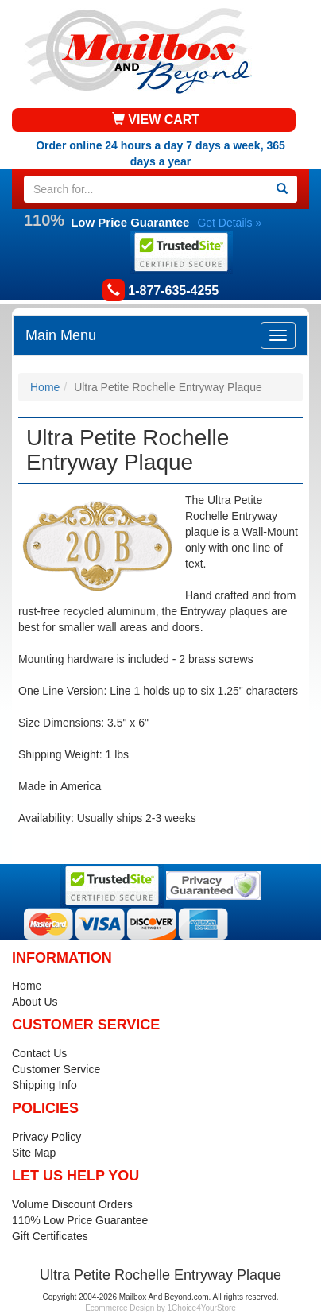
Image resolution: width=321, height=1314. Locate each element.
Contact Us (39, 1053)
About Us (35, 1001)
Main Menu (60, 335)
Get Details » (229, 222)
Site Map (34, 1152)
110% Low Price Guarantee (80, 1220)
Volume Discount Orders (72, 1204)
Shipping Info (44, 1085)
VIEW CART (155, 119)
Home (45, 387)
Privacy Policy (46, 1136)
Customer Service (56, 1069)
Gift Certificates (50, 1236)
